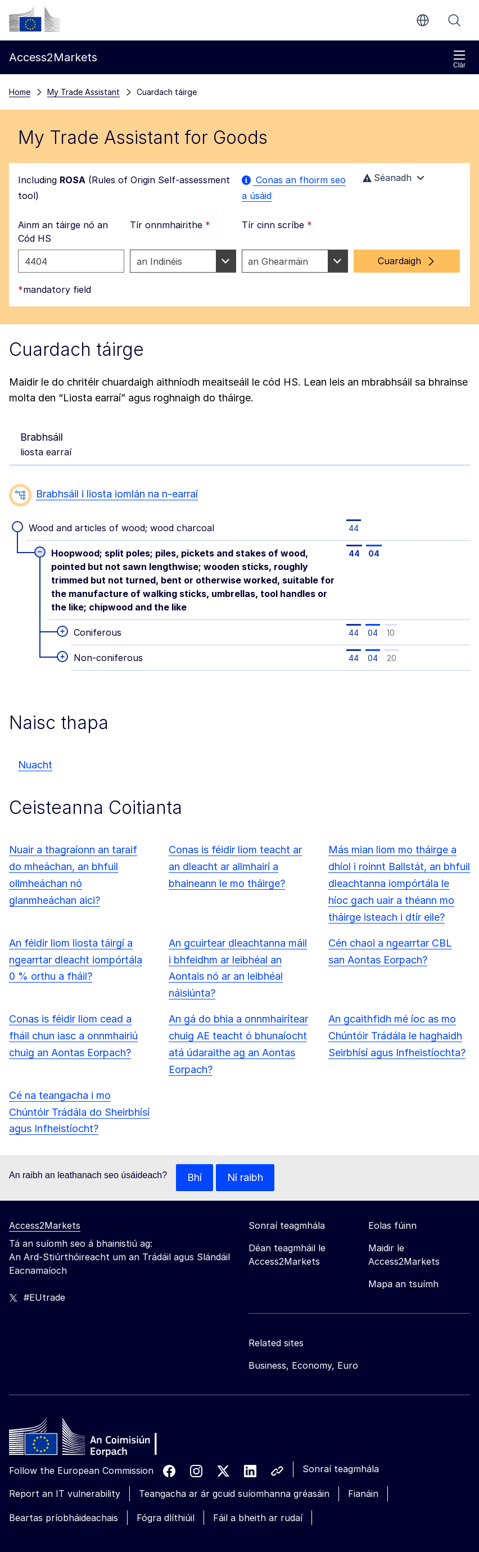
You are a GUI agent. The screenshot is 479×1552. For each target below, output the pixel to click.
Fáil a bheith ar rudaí (257, 1405)
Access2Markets (44, 1113)
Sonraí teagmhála (340, 1356)
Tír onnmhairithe (170, 112)
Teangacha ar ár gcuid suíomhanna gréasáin (234, 1381)
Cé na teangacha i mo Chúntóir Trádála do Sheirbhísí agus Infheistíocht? (79, 999)
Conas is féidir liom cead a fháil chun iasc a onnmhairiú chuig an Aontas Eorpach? (73, 923)
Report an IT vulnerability (64, 1381)
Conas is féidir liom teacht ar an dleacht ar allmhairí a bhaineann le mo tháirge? (235, 754)
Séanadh (395, 65)
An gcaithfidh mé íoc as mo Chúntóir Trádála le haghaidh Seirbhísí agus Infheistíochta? (397, 923)
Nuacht (35, 652)
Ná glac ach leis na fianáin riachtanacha (254, 1526)
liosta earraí (45, 331)
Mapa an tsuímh (403, 1171)
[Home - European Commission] (90, 1327)
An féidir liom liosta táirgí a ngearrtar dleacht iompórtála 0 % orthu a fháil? (75, 847)
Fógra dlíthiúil (166, 1405)
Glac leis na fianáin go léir (100, 1526)
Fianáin (363, 1381)
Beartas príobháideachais (63, 1405)
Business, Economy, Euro (303, 1253)
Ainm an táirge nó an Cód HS (63, 119)
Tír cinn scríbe (277, 112)
